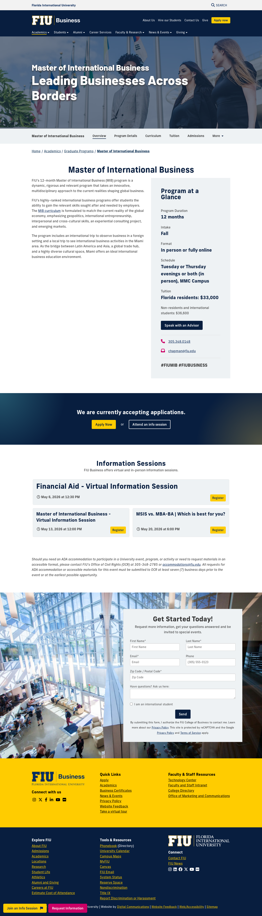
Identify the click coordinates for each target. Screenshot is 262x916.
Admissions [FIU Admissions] (40, 851)
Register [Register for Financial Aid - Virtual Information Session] (218, 498)
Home (36, 151)
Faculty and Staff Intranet (187, 785)
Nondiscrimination (113, 887)
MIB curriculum (49, 211)
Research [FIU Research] (39, 867)
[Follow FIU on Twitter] (187, 869)
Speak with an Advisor (182, 325)
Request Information (68, 908)
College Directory (181, 790)
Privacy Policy (160, 727)
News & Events (111, 796)
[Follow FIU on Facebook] (181, 869)
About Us (149, 20)
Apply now (221, 20)
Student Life (41, 872)
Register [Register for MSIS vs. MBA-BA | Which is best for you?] (218, 530)
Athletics (38, 877)
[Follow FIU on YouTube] (193, 869)
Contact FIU (177, 858)
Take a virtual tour (113, 811)
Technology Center (182, 780)
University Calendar (115, 851)
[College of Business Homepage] (56, 20)
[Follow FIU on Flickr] (198, 869)
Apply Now (103, 424)
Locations (39, 861)
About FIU (39, 846)
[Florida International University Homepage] (54, 5)
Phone (190, 656)
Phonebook (108, 846)
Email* (134, 656)
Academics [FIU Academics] (40, 856)
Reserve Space (111, 882)
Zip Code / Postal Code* (146, 671)
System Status (111, 877)
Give (205, 20)
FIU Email (107, 872)
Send (183, 714)
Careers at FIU (42, 887)
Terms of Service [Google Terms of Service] (190, 732)
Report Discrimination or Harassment (128, 898)
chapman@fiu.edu (182, 351)
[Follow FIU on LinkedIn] (175, 869)
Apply (104, 780)
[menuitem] (41, 32)
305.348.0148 (179, 341)
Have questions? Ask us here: (149, 686)
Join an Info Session (25, 908)
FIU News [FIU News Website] (175, 863)
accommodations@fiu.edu (182, 564)
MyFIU (105, 861)
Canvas (105, 867)
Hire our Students (169, 20)
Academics (52, 151)
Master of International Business (58, 136)
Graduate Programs (79, 151)
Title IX (105, 893)
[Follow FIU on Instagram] (170, 869)
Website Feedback (114, 806)
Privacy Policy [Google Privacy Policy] (165, 732)
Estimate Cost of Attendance (53, 893)
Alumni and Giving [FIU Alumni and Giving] (45, 882)
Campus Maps (110, 856)
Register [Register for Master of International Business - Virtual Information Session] (118, 530)
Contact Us (191, 20)
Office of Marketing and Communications (199, 796)
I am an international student (151, 704)
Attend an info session (149, 424)
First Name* (138, 641)
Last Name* (193, 641)
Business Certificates (116, 790)
